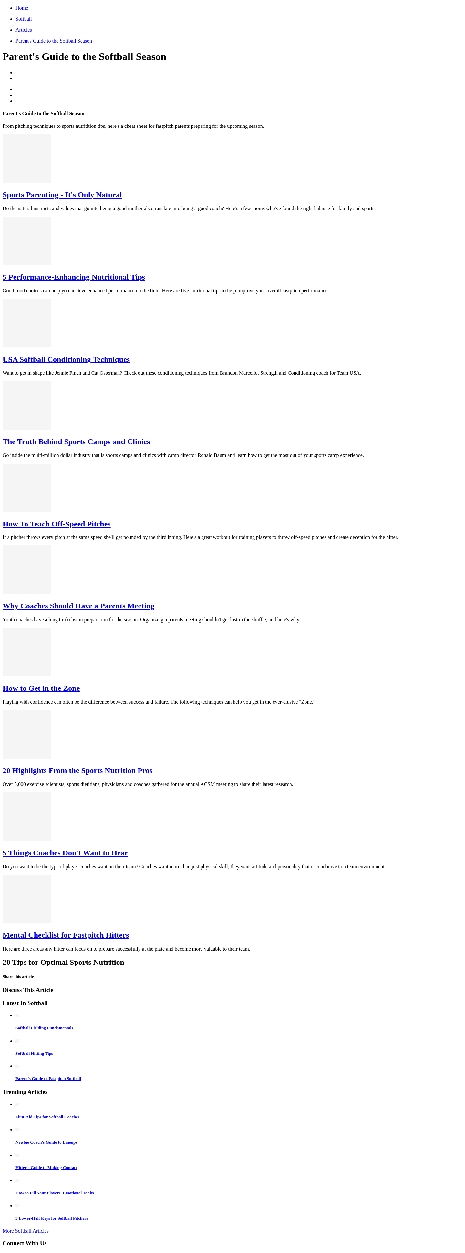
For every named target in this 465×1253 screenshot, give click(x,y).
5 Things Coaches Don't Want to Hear (65, 853)
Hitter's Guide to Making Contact (47, 1167)
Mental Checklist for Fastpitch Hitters (66, 935)
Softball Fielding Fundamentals (44, 1027)
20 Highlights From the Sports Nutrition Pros (77, 770)
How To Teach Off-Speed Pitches (57, 524)
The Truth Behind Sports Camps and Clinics (76, 441)
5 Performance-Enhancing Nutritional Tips (74, 277)
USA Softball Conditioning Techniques (66, 359)
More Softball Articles (26, 1231)
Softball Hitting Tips (34, 1053)
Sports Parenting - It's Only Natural (62, 194)
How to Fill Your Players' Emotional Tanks (55, 1192)
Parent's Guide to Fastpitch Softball (48, 1078)
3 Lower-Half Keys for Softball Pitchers (52, 1218)
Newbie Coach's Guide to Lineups (47, 1142)
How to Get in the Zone (41, 688)
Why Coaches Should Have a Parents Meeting (78, 606)
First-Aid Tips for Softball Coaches (47, 1117)
